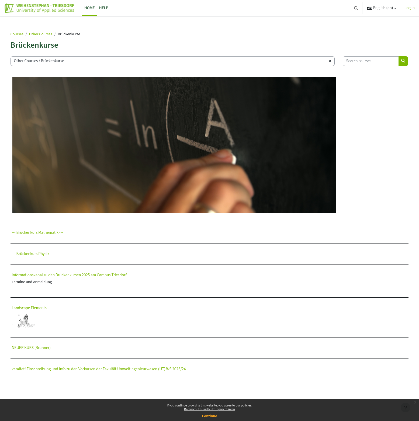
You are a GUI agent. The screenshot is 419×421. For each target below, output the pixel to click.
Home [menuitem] (89, 8)
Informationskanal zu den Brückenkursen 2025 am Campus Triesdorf (82, 292)
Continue (209, 416)
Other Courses (54, 34)
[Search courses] (51, 78)
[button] (356, 8)
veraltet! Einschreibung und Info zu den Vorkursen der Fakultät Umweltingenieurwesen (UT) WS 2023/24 (112, 386)
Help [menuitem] (103, 8)
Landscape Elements (42, 325)
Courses (30, 34)
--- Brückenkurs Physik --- (46, 271)
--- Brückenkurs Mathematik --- (50, 249)
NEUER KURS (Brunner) (44, 365)
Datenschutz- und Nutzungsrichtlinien (209, 409)
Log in (409, 8)
